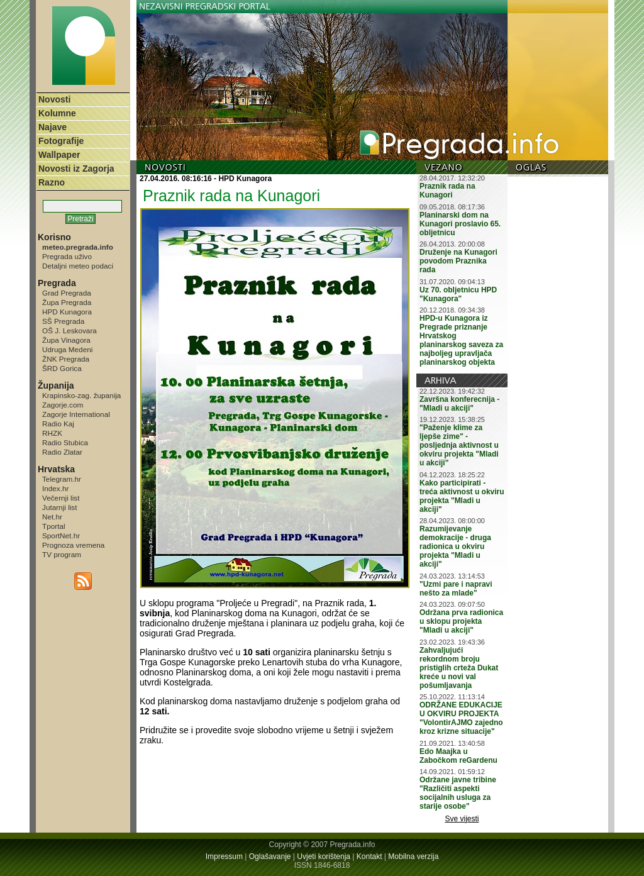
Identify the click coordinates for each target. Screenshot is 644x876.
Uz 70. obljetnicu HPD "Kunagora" (458, 294)
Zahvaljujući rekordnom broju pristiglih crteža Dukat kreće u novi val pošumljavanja (458, 668)
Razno (51, 182)
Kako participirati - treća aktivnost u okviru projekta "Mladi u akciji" (461, 496)
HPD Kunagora (67, 312)
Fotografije (61, 141)
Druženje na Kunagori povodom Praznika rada (458, 261)
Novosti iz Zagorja (76, 169)
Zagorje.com (62, 405)
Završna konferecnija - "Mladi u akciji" (459, 404)
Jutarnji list (59, 507)
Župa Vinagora (66, 340)
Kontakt (369, 856)
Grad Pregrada (66, 293)
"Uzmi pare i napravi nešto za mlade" (455, 588)
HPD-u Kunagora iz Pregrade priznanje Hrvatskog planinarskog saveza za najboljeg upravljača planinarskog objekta (461, 340)
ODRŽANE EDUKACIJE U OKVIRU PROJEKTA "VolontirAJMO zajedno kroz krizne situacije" (461, 718)
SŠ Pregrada (63, 321)
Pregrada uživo (67, 256)
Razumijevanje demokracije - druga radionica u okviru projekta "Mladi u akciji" (455, 546)
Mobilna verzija (413, 856)
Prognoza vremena (73, 545)
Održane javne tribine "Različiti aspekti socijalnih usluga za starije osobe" (457, 793)
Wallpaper (59, 155)
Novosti (54, 99)
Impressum (224, 856)
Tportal (53, 526)
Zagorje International (76, 414)
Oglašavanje (270, 856)
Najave (52, 127)
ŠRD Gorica (62, 368)
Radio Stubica (65, 442)
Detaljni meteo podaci (77, 266)
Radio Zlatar (62, 452)
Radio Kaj (58, 423)
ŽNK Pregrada (65, 359)
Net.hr (52, 517)
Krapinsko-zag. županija (81, 395)
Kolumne (57, 113)
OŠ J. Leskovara (69, 330)
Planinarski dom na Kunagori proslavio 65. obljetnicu (460, 224)
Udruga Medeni (67, 349)
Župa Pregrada (66, 302)
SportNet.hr (61, 535)
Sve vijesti (462, 818)
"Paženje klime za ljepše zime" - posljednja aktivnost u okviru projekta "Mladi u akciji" (459, 445)
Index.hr (55, 488)
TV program (61, 554)
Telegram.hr (61, 479)
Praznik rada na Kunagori (447, 190)
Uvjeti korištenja (323, 856)
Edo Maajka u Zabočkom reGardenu (458, 756)
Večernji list (60, 498)
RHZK (52, 433)
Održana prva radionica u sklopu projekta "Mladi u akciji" (461, 621)
